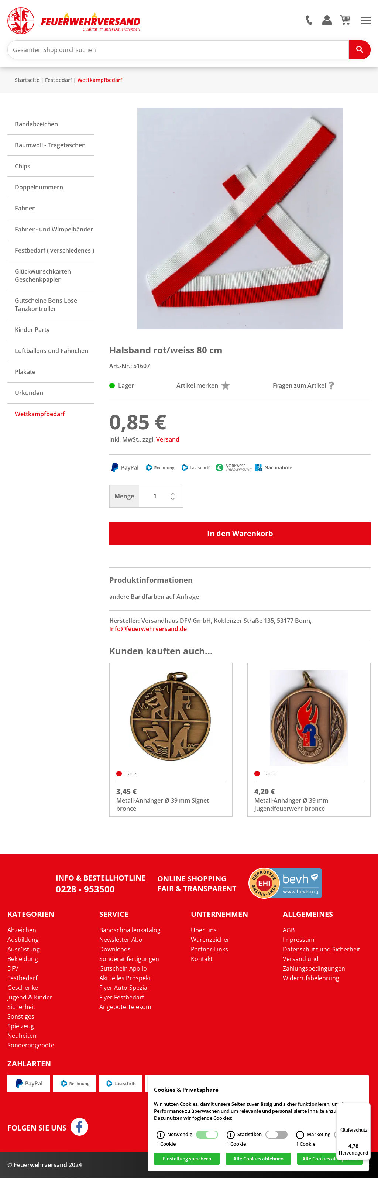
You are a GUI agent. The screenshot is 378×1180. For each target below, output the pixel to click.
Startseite (27, 81)
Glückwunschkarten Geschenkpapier (43, 276)
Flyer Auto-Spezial (124, 990)
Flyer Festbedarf (121, 999)
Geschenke (22, 990)
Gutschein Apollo (123, 971)
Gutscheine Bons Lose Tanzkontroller (46, 306)
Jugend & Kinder (29, 999)
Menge (124, 497)
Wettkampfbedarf (100, 81)
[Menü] (366, 1107)
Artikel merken (203, 386)
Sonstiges (20, 1019)
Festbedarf (58, 81)
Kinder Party (32, 331)
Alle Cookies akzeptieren (330, 1159)
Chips (22, 167)
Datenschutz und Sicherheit (321, 951)
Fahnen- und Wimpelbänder (54, 230)
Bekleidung (22, 961)
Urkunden (29, 394)
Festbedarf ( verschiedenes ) (54, 251)
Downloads (115, 951)
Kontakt (202, 961)
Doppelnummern (39, 188)
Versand (167, 440)
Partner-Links (209, 951)
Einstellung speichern (187, 1159)
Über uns (204, 932)
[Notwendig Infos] (161, 1135)
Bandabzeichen (36, 125)
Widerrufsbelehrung (311, 980)
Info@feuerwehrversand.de (148, 630)
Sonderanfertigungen (129, 961)
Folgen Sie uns (36, 1130)
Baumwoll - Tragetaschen (50, 146)
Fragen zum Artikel (303, 386)
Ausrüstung (23, 951)
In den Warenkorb (240, 534)
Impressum (299, 942)
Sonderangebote (30, 1047)
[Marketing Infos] (300, 1135)
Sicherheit (21, 1009)
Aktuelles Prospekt (125, 980)
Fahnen (25, 209)
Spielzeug (20, 1028)
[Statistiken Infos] (231, 1135)
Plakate (25, 373)
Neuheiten (22, 1038)
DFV (12, 971)
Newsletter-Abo (120, 942)
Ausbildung (23, 942)
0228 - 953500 (85, 891)
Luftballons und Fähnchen (51, 352)
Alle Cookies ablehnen (258, 1159)
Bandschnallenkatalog (130, 932)
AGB (289, 932)
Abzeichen (21, 932)
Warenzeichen (211, 942)
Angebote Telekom (125, 1009)
